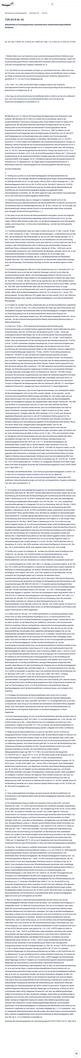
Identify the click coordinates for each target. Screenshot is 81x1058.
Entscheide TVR (34, 13)
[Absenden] (52, 4)
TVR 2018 (44, 13)
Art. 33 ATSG (26, 42)
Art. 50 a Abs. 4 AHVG (13, 42)
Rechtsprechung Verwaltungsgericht (16, 13)
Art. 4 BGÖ (36, 42)
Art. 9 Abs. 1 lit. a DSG (48, 42)
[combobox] (64, 4)
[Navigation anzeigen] (76, 1053)
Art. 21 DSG (61, 42)
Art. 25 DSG (71, 42)
